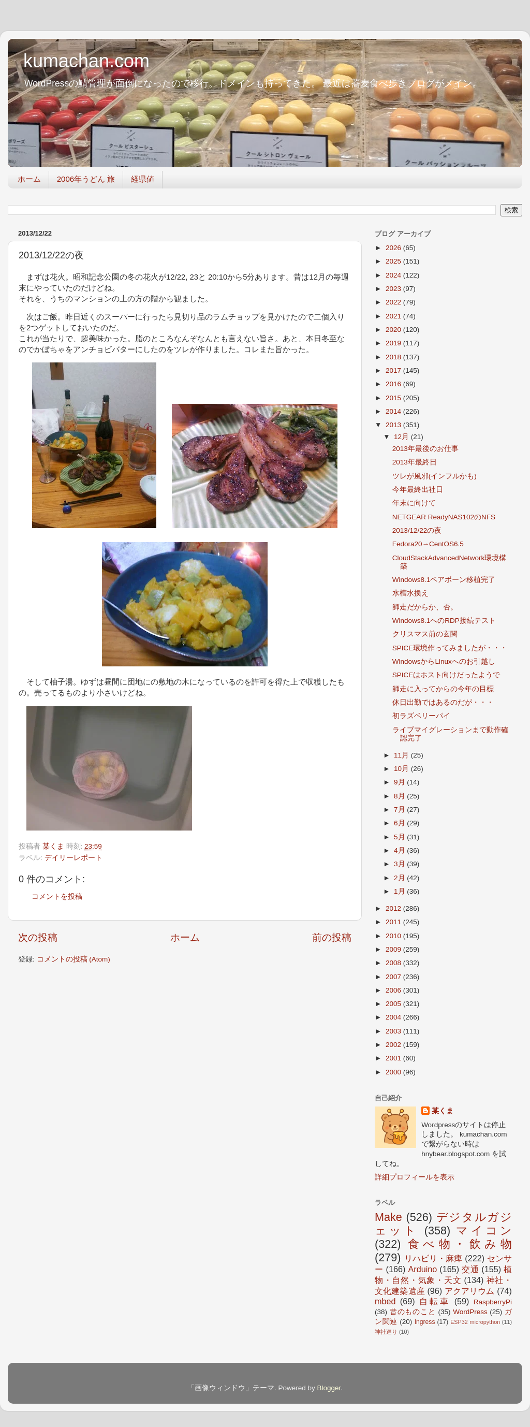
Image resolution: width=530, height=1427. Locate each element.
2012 (394, 908)
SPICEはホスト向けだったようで (446, 675)
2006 (394, 990)
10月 (402, 769)
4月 (400, 850)
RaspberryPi (493, 1302)
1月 (400, 891)
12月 (402, 437)
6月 (400, 823)
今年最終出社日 (417, 489)
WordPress (470, 1312)
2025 (394, 261)
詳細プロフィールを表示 (414, 1177)
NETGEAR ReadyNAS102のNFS (443, 517)
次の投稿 (37, 937)
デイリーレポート (73, 858)
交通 (470, 1269)
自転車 (434, 1301)
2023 (394, 289)
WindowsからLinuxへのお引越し (443, 661)
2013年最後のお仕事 (425, 449)
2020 (394, 329)
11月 (402, 755)
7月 (400, 809)
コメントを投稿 (57, 896)
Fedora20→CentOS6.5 (428, 544)
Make (388, 1217)
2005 (394, 1004)
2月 (400, 878)
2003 (394, 1031)
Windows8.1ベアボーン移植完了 (444, 580)
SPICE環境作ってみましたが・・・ (450, 648)
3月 (400, 864)
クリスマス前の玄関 (425, 634)
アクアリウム (470, 1290)
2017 (394, 370)
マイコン (484, 1230)
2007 (394, 977)
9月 (400, 782)
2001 (394, 1058)
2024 (394, 275)
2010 (394, 936)
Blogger (329, 1388)
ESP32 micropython (475, 1322)
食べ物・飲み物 (460, 1243)
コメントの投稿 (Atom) (73, 959)
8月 (400, 796)
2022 (394, 302)
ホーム (29, 178)
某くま (442, 1111)
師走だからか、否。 (425, 607)
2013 (394, 425)
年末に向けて (414, 503)
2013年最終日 (414, 462)
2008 (394, 963)
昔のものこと (413, 1312)
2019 (394, 343)
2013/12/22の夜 (417, 530)
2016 (394, 384)
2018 (394, 357)
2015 (394, 398)
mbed (385, 1301)
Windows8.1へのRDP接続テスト (444, 620)
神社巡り (386, 1332)
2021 (394, 316)
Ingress (425, 1322)
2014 (394, 411)
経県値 (142, 178)
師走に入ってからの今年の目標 (443, 689)
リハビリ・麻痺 (433, 1258)
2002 (394, 1045)
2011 (394, 922)
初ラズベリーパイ (421, 716)
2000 (394, 1072)
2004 (394, 1017)
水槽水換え (410, 593)
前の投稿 (331, 937)
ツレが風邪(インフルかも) (434, 476)
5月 (400, 837)
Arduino (422, 1269)
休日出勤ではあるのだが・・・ (443, 702)
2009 (394, 949)
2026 (394, 248)
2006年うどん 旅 (86, 178)
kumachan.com (86, 60)
